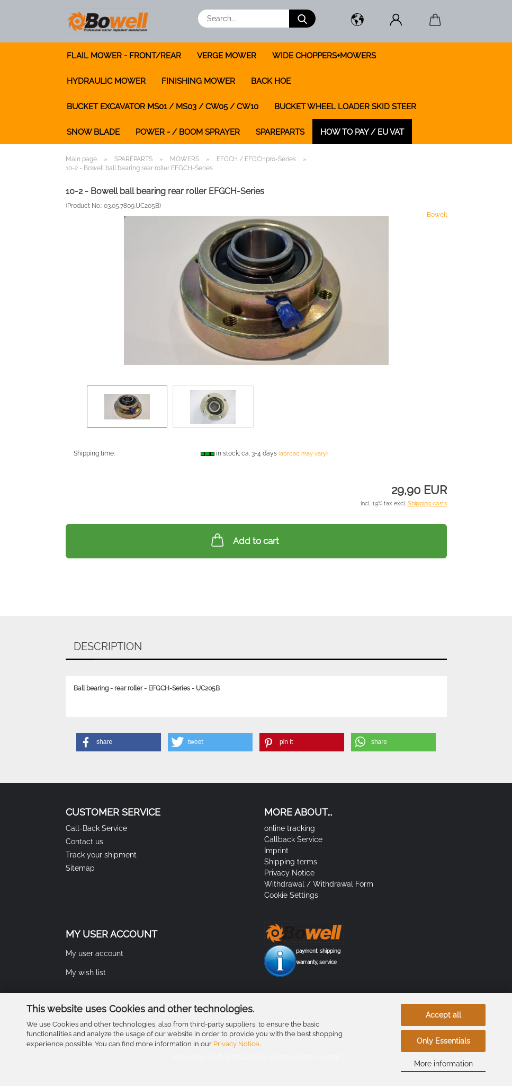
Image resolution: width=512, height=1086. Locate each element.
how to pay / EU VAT (362, 132)
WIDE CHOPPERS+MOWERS (324, 55)
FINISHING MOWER (198, 81)
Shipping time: (94, 453)
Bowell (437, 214)
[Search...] (302, 19)
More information (443, 1063)
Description (108, 646)
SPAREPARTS (280, 132)
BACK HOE (271, 81)
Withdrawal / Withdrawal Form (318, 884)
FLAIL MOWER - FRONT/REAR (124, 55)
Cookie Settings (291, 895)
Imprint (276, 850)
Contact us (84, 841)
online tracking (289, 828)
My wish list (86, 972)
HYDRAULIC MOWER (106, 81)
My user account (94, 953)
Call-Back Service (96, 828)
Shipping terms (290, 861)
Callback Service (293, 839)
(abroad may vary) (303, 453)
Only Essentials (443, 1041)
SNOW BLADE (93, 132)
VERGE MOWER (226, 55)
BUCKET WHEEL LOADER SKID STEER (345, 106)
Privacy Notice (236, 1044)
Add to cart (244, 539)
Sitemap (80, 868)
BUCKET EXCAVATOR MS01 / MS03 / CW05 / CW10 (162, 106)
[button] (357, 21)
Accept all (443, 1015)
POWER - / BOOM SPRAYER (188, 132)
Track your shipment (101, 855)
